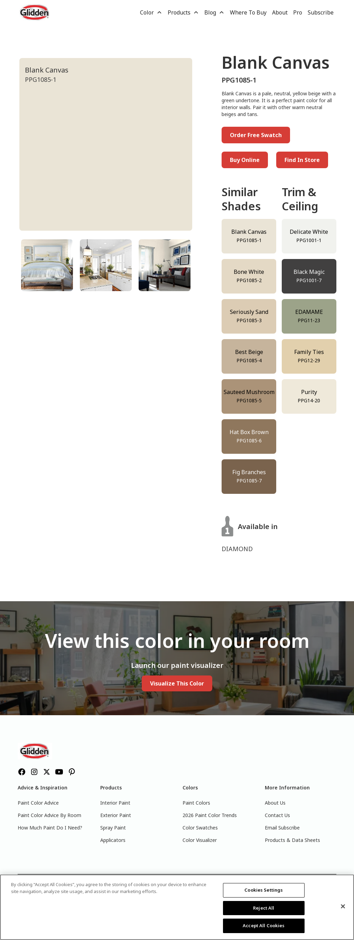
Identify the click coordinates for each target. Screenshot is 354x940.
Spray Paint (113, 827)
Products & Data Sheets (292, 840)
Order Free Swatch (256, 135)
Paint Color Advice (38, 802)
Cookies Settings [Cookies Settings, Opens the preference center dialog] (263, 890)
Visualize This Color (177, 683)
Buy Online (245, 160)
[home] (35, 12)
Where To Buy (248, 12)
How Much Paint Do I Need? (50, 827)
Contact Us (277, 815)
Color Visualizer (200, 840)
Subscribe (321, 12)
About (280, 12)
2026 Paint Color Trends (210, 815)
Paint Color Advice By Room (49, 815)
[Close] (343, 906)
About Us (275, 802)
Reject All (263, 908)
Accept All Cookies (264, 925)
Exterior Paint (115, 815)
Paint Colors (196, 802)
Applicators (112, 840)
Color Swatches (200, 827)
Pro (297, 12)
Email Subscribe (282, 827)
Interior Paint (115, 802)
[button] (151, 12)
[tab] (47, 265)
